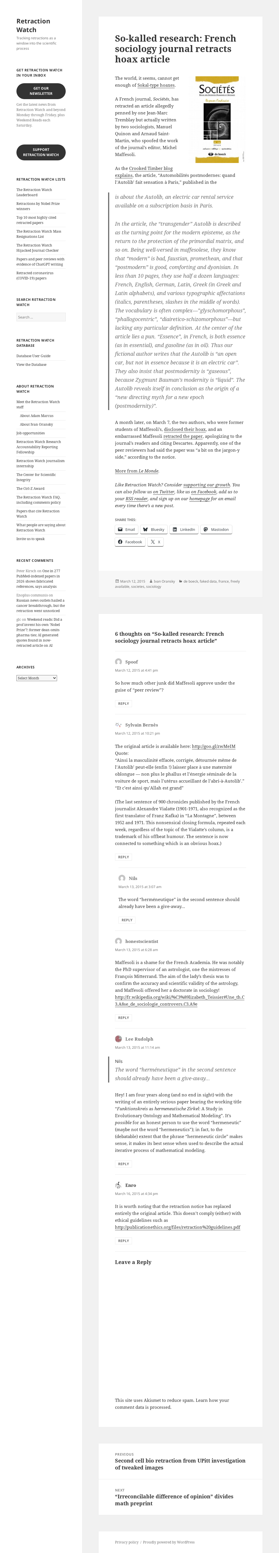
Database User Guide (33, 355)
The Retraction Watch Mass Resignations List (38, 234)
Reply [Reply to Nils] (127, 920)
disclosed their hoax (185, 429)
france (223, 581)
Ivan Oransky (164, 581)
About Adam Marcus (36, 415)
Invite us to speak (30, 538)
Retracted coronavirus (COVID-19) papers (34, 275)
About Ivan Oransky (36, 424)
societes (137, 586)
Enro (130, 1185)
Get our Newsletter (41, 91)
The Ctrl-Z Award (30, 488)
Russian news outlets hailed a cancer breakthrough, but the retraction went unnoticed (40, 605)
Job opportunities (30, 433)
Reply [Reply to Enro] (123, 1240)
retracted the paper (183, 436)
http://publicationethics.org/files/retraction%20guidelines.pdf (177, 1227)
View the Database (31, 364)
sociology (153, 586)
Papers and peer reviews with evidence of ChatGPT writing (40, 262)
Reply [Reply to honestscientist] (123, 1017)
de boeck (191, 581)
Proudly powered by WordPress (169, 1542)
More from (136, 471)
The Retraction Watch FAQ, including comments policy (38, 500)
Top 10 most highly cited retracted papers (36, 220)
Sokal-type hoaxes (156, 85)
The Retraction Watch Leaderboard (34, 192)
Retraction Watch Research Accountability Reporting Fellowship (38, 447)
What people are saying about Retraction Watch (40, 527)
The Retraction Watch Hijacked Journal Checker (37, 248)
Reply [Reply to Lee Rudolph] (123, 1163)
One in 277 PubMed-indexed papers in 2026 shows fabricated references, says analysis (38, 578)
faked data (208, 581)
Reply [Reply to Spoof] (123, 703)
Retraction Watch (33, 25)
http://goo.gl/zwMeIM (213, 746)
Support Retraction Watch (41, 152)
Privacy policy (127, 1542)
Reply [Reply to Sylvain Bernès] (123, 857)
